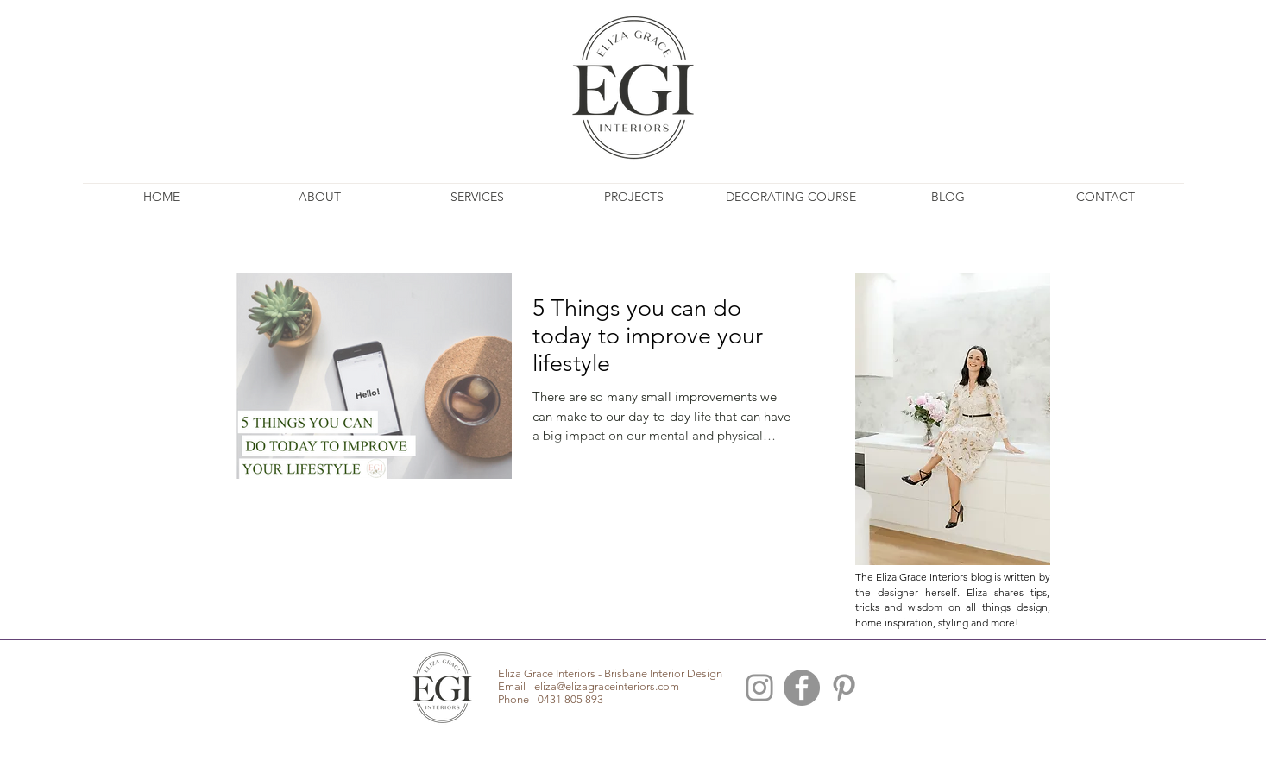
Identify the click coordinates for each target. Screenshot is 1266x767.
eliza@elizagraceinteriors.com (606, 686)
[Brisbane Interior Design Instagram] (759, 688)
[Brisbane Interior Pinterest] (844, 688)
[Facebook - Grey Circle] (802, 688)
